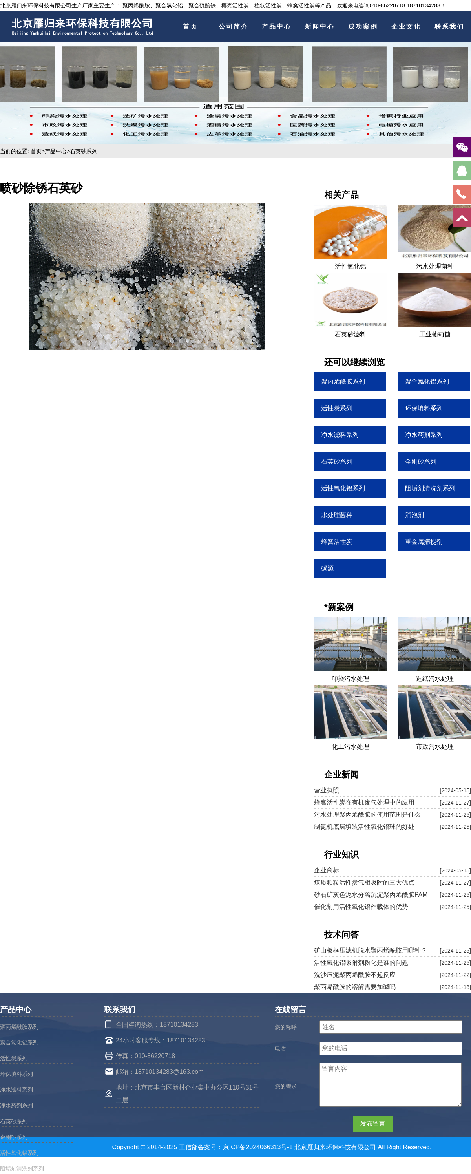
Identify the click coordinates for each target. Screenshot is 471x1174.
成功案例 (363, 26)
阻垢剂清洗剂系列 (22, 1168)
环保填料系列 (16, 1074)
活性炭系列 (13, 1058)
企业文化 (406, 26)
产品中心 (277, 26)
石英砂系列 (83, 151)
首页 (190, 26)
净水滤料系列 (16, 1089)
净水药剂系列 (16, 1105)
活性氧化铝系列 (19, 1153)
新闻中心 (320, 26)
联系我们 (449, 26)
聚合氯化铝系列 (19, 1042)
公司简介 (233, 26)
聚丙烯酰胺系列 (19, 1027)
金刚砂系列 (13, 1137)
